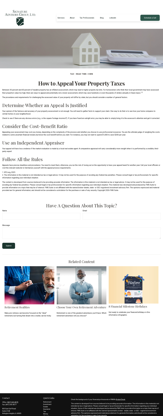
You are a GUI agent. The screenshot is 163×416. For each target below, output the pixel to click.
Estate (45, 400)
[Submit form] (8, 239)
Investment (47, 397)
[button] (61, 11)
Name (4, 204)
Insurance (46, 402)
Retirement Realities (17, 300)
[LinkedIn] (3, 414)
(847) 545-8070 (12, 395)
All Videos (46, 414)
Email (85, 204)
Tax (44, 405)
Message (6, 218)
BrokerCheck (120, 393)
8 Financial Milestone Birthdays (128, 299)
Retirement (47, 395)
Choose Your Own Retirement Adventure (81, 300)
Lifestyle (46, 409)
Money (45, 407)
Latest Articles (48, 412)
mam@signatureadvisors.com (13, 410)
